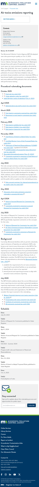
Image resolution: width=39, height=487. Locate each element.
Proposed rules (14, 8)
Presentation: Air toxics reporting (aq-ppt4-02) (21, 300)
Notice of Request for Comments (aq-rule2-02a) (21, 225)
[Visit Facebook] (3, 475)
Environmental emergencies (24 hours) (12, 462)
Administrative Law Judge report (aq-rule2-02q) (21, 106)
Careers (3, 434)
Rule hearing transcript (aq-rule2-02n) (18, 129)
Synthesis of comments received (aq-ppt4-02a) (21, 302)
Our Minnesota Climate (8, 452)
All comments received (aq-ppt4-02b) (18, 304)
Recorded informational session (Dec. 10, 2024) (19, 154)
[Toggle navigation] (36, 3)
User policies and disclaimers (29, 480)
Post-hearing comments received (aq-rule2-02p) (21, 113)
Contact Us (4, 458)
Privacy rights (19, 480)
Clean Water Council (7, 449)
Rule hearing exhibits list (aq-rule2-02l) (18, 125)
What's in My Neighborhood (9, 446)
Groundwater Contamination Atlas (12, 443)
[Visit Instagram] (7, 475)
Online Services (6, 428)
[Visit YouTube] (15, 475)
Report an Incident (7, 440)
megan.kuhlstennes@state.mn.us (12, 37)
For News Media (6, 437)
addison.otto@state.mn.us (10, 45)
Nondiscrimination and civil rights (8, 480)
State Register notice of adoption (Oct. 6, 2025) (19, 98)
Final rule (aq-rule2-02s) (13, 94)
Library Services (6, 431)
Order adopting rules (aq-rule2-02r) (17, 96)
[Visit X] (20, 475)
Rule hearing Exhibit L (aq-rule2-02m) (18, 127)
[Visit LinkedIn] (11, 475)
